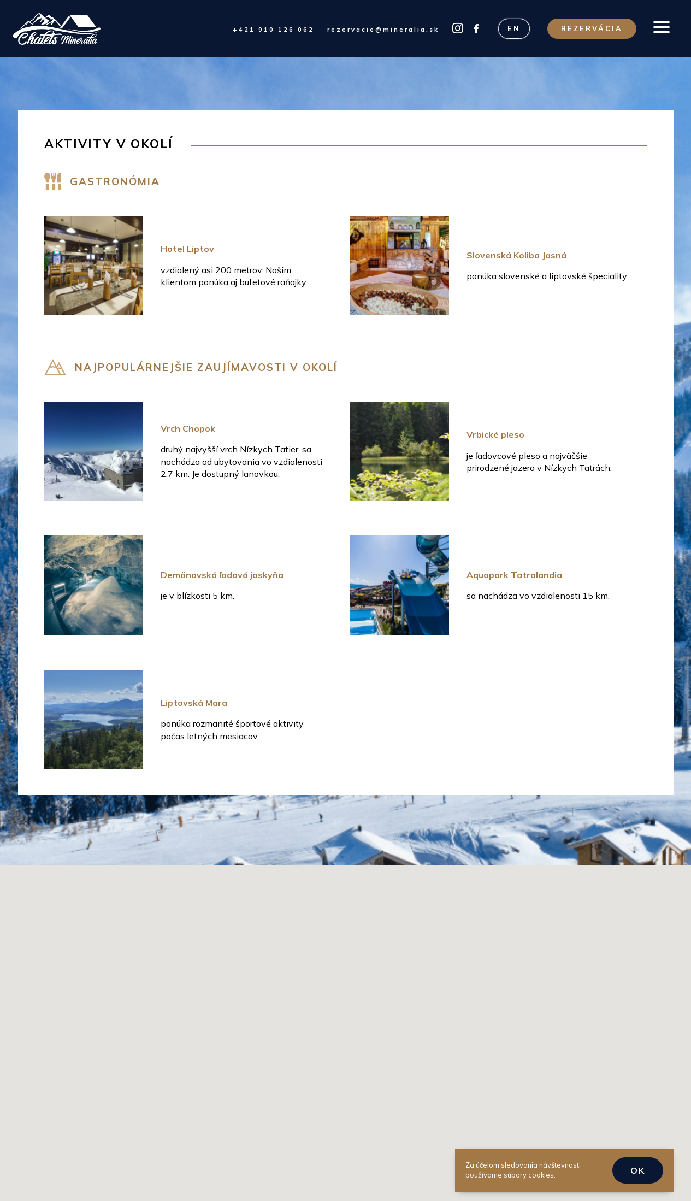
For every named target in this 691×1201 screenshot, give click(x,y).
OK (637, 1170)
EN (514, 28)
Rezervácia (592, 28)
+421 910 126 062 (273, 29)
